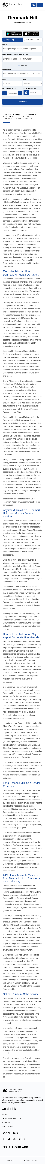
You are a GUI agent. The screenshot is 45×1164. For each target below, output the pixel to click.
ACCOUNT (6, 1123)
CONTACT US (7, 1127)
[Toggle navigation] (40, 5)
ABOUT (5, 1114)
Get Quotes (22, 102)
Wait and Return (32, 39)
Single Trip (10, 39)
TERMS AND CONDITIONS (12, 1119)
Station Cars (18, 1160)
